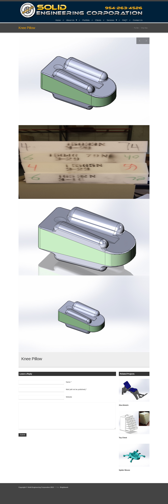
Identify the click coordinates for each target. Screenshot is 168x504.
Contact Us (138, 20)
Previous (139, 40)
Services (110, 20)
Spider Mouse (124, 470)
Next (146, 40)
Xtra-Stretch (123, 405)
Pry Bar (136, 28)
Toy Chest (123, 438)
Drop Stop (144, 28)
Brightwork (64, 487)
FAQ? (124, 20)
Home (58, 20)
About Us (70, 20)
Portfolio (86, 20)
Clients (98, 20)
